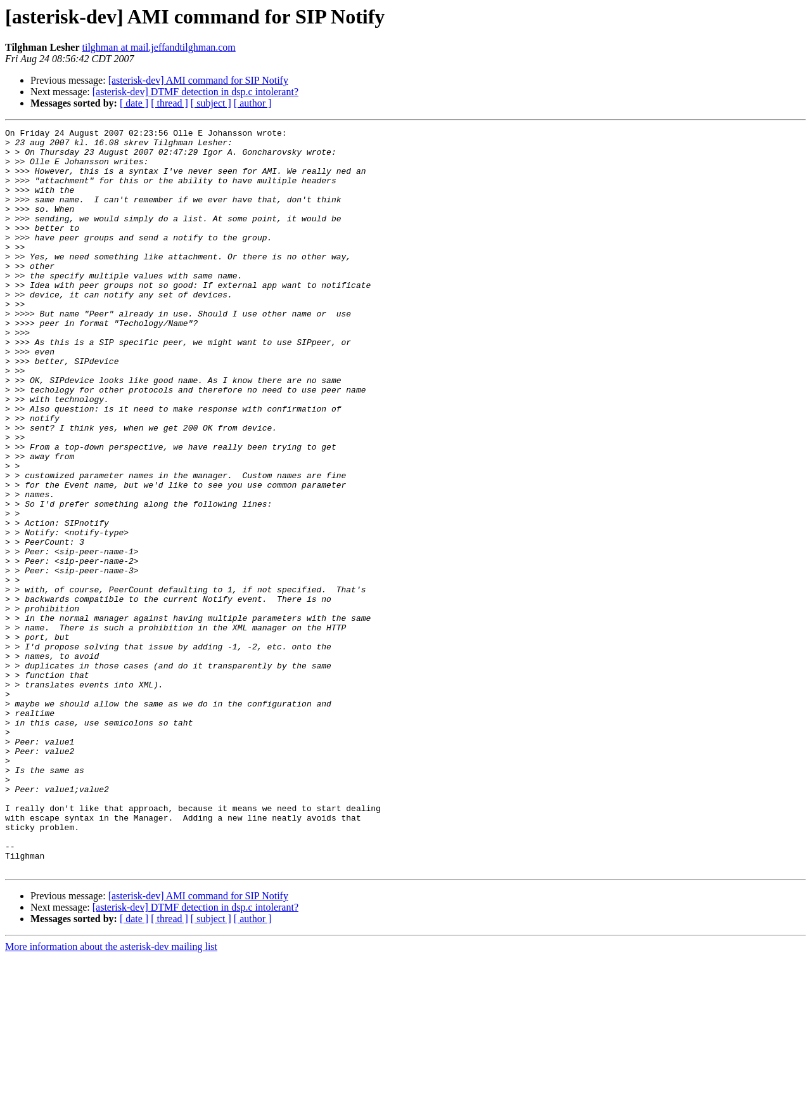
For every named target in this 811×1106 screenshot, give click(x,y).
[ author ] (253, 103)
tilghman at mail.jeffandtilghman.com (159, 47)
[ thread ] (169, 103)
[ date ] (134, 103)
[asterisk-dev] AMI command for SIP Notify (198, 80)
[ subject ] (211, 103)
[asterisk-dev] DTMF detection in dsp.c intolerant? (195, 91)
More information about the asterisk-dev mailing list (111, 1095)
